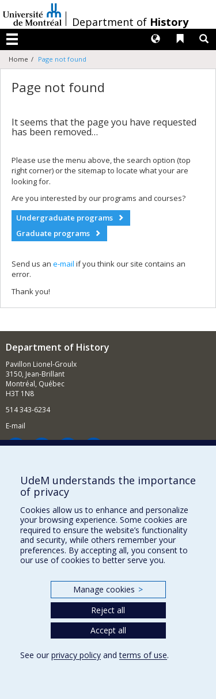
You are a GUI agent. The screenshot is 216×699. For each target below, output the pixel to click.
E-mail (15, 426)
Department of (130, 22)
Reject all (108, 610)
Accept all (108, 630)
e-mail (63, 264)
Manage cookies (108, 589)
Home (18, 59)
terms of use (143, 654)
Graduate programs (53, 233)
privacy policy (76, 654)
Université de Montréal (32, 14)
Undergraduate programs (64, 217)
